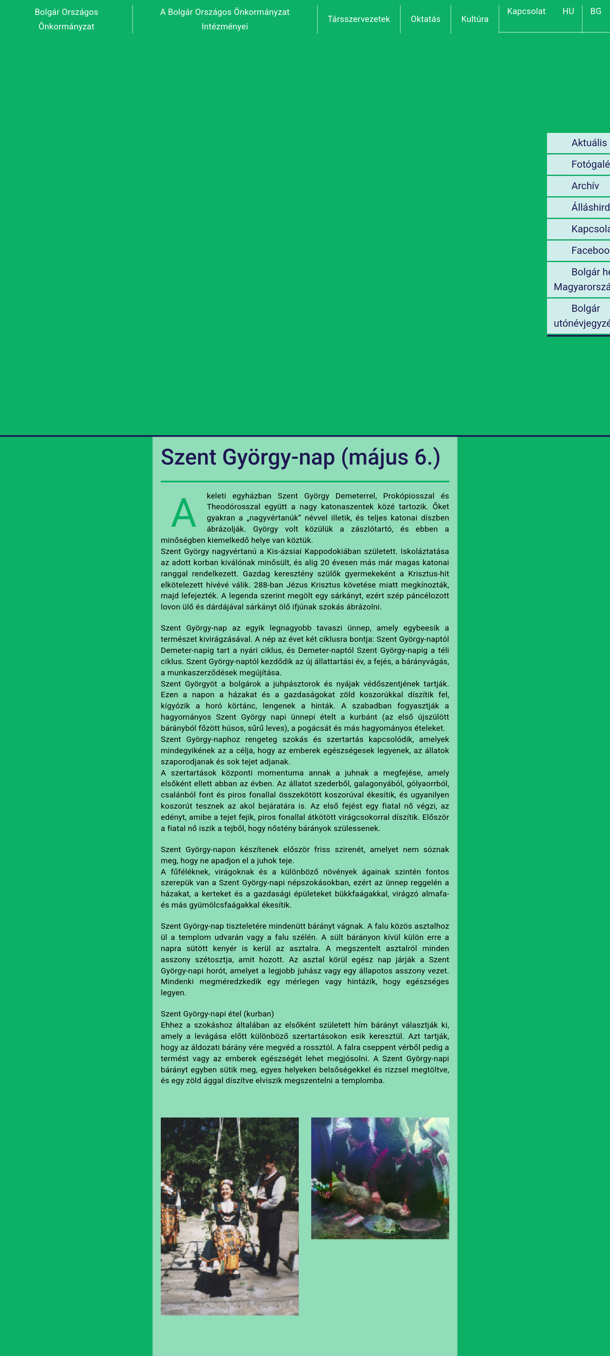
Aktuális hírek (534, 143)
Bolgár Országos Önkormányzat (67, 19)
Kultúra (475, 19)
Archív (518, 186)
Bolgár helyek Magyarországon (526, 279)
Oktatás (426, 19)
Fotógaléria (529, 164)
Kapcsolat (526, 11)
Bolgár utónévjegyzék (519, 316)
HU (568, 11)
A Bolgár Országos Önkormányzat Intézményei (225, 19)
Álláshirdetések (538, 207)
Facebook (526, 250)
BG (596, 11)
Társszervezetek (359, 19)
